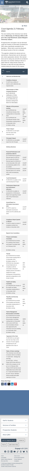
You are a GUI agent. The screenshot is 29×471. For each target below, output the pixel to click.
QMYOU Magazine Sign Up (8, 440)
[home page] (12, 2)
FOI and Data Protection (19, 457)
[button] (2, 2)
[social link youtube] (14, 452)
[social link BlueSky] (24, 452)
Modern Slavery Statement (6, 459)
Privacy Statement (18, 459)
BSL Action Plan (4, 461)
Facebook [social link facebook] (5, 384)
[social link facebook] (5, 452)
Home (2, 455)
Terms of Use (17, 455)
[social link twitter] (27, 452)
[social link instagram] (8, 452)
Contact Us (21, 440)
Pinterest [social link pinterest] (15, 384)
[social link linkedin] (11, 452)
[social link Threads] (21, 452)
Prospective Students (10, 430)
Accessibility (3, 457)
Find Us (4, 444)
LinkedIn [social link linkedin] (12, 384)
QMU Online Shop (13, 444)
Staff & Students (8, 420)
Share (25, 25)
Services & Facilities (9, 425)
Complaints (16, 461)
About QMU (6, 435)
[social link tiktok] (18, 452)
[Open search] (27, 2)
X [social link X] (9, 384)
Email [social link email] (2, 384)
